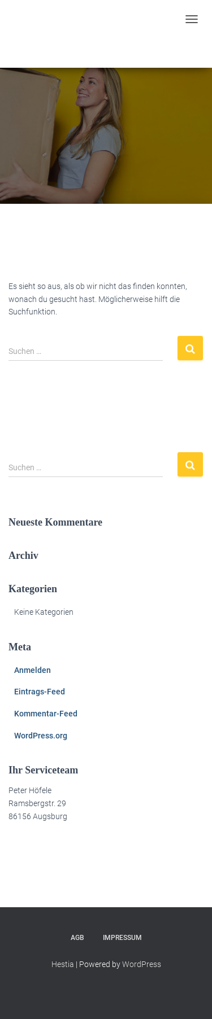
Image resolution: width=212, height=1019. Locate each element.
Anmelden (32, 670)
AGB (77, 938)
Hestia (62, 964)
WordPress (141, 964)
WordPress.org (40, 735)
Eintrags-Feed (39, 691)
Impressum (122, 938)
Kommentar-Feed (45, 713)
